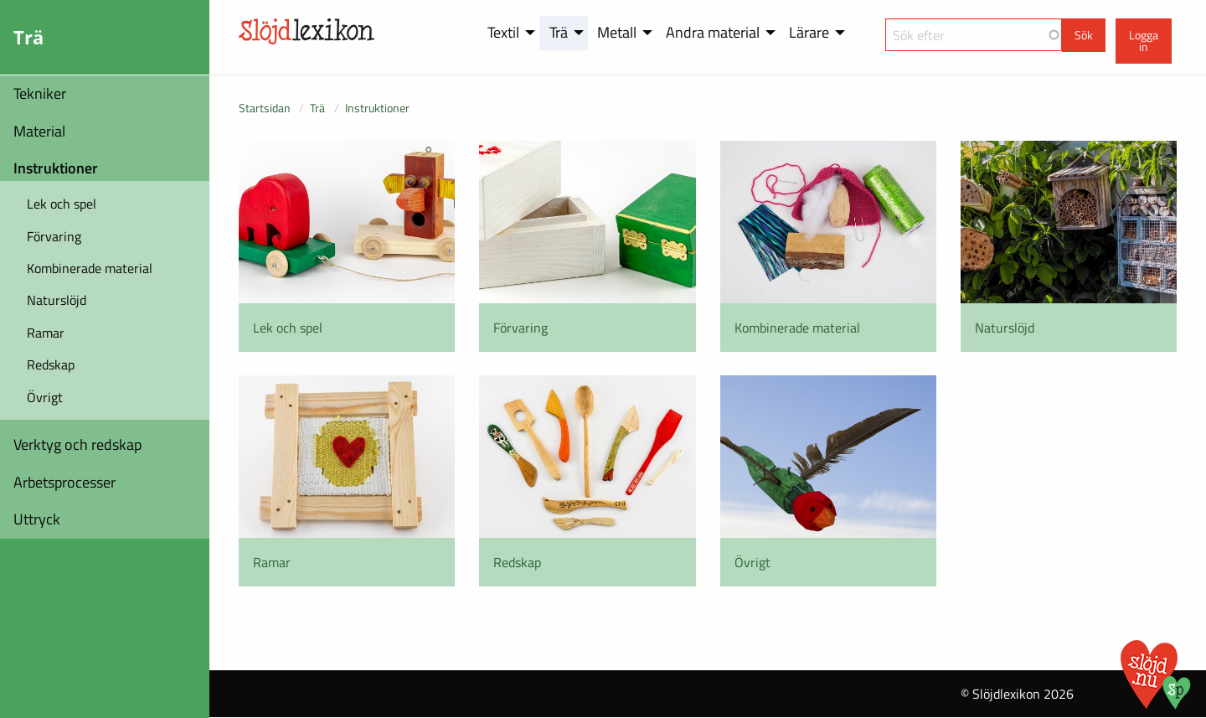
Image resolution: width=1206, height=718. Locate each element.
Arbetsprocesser (64, 482)
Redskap (51, 364)
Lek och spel (61, 204)
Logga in (1143, 41)
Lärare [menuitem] (809, 32)
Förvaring (54, 236)
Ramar (45, 333)
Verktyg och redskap (77, 444)
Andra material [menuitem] (713, 32)
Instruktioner (55, 168)
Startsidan (265, 107)
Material (39, 131)
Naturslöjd (56, 300)
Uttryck (36, 519)
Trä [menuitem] (558, 32)
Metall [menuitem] (616, 32)
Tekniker (39, 93)
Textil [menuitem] (503, 32)
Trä (317, 107)
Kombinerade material (89, 268)
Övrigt (45, 397)
